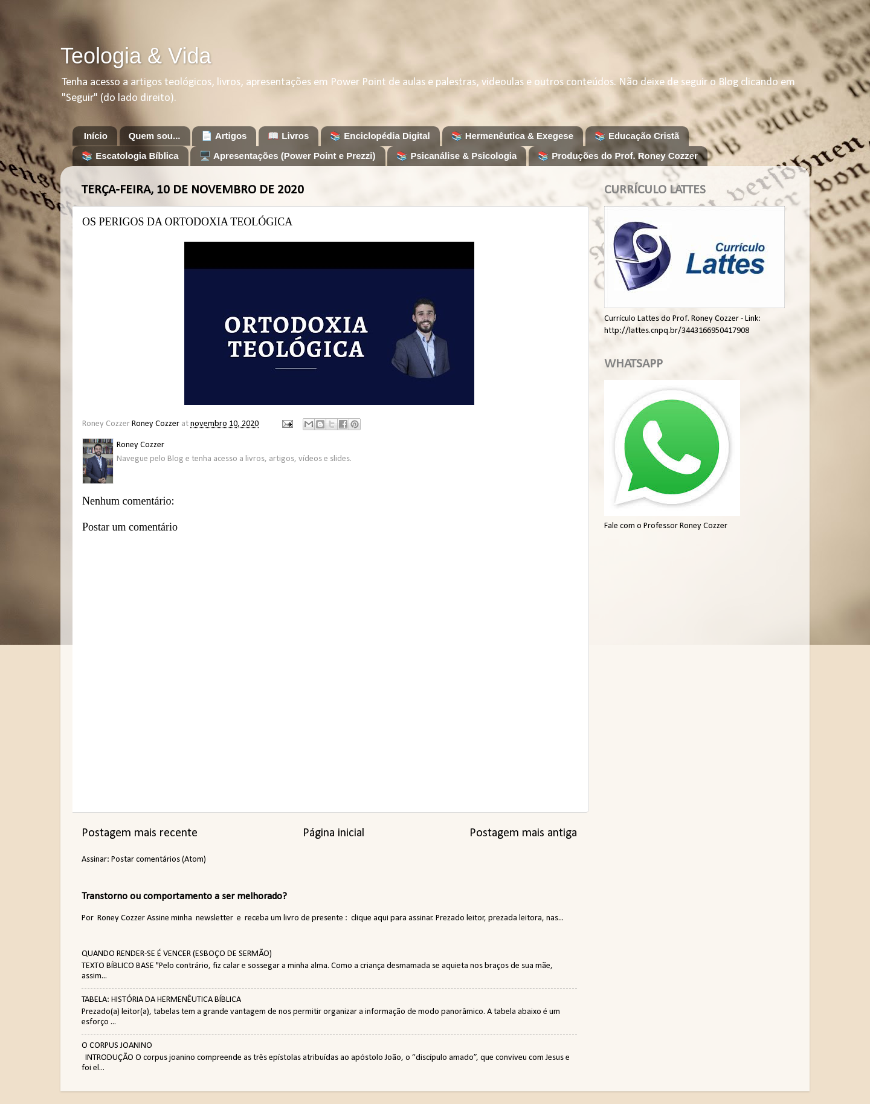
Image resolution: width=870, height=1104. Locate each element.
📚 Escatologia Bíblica (130, 155)
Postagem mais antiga (523, 833)
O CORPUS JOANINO (117, 1045)
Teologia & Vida (135, 56)
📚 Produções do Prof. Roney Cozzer (618, 155)
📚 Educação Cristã (637, 136)
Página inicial (333, 833)
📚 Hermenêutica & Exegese (512, 136)
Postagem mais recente (140, 833)
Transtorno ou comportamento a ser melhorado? (184, 896)
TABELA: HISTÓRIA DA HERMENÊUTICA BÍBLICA (161, 999)
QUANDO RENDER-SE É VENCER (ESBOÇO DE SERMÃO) (177, 953)
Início (96, 136)
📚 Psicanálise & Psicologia (456, 155)
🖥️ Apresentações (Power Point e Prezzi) (287, 155)
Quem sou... (155, 136)
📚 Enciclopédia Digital (380, 136)
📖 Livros (288, 136)
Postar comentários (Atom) (158, 859)
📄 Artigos (223, 136)
